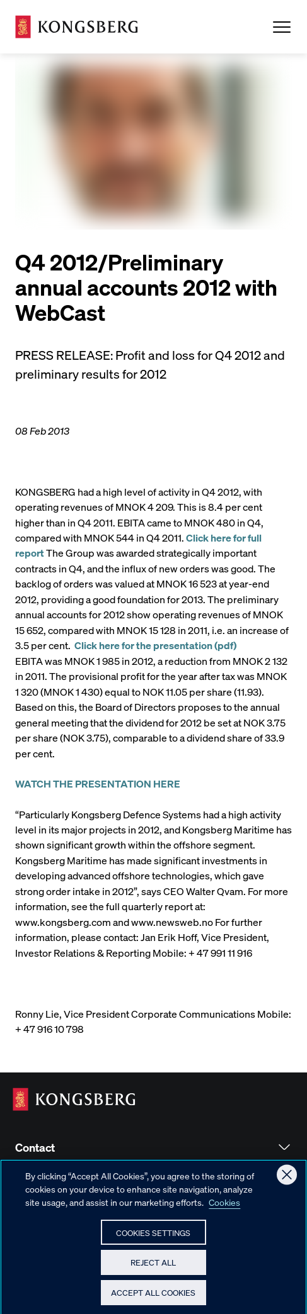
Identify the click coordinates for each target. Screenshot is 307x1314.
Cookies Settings (153, 1237)
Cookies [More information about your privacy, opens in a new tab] (224, 1206)
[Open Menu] (282, 27)
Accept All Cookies (153, 1296)
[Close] (287, 1179)
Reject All (153, 1266)
